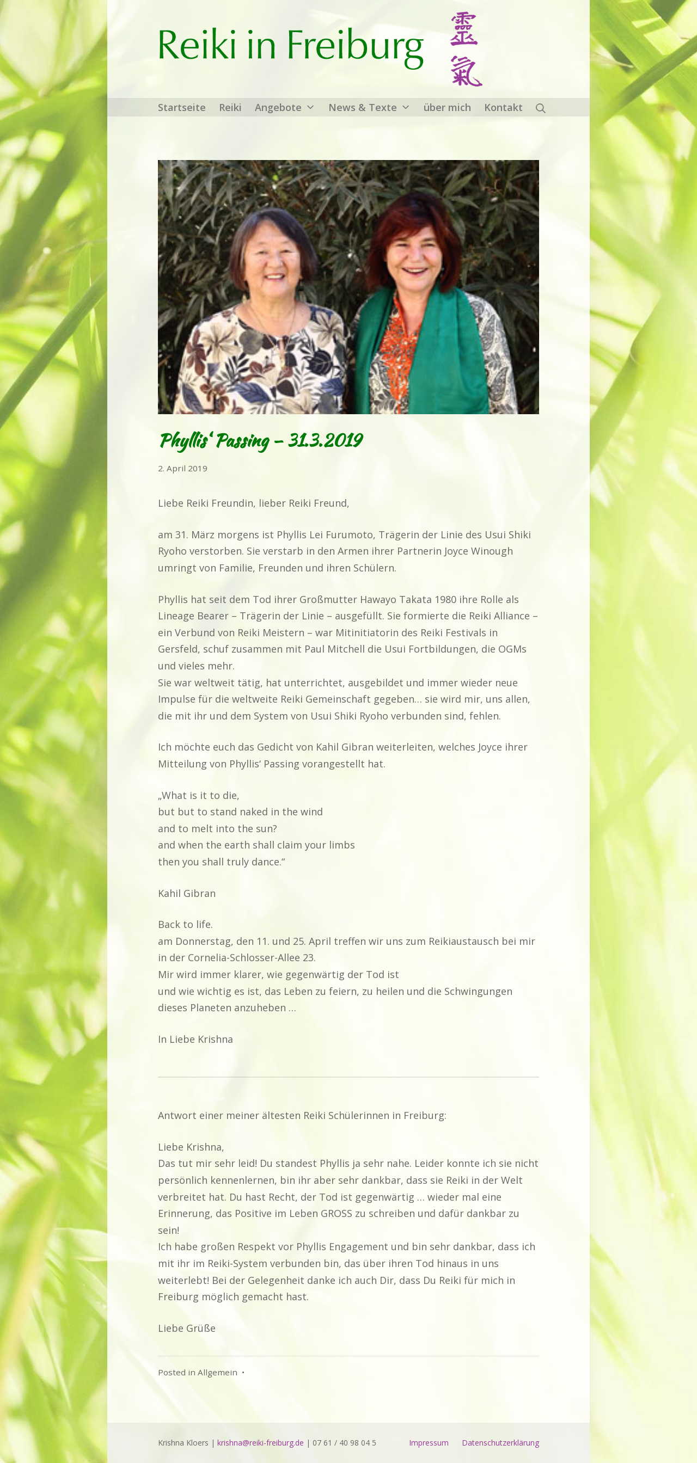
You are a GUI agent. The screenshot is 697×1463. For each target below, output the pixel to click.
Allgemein (217, 1372)
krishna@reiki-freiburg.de (260, 1442)
